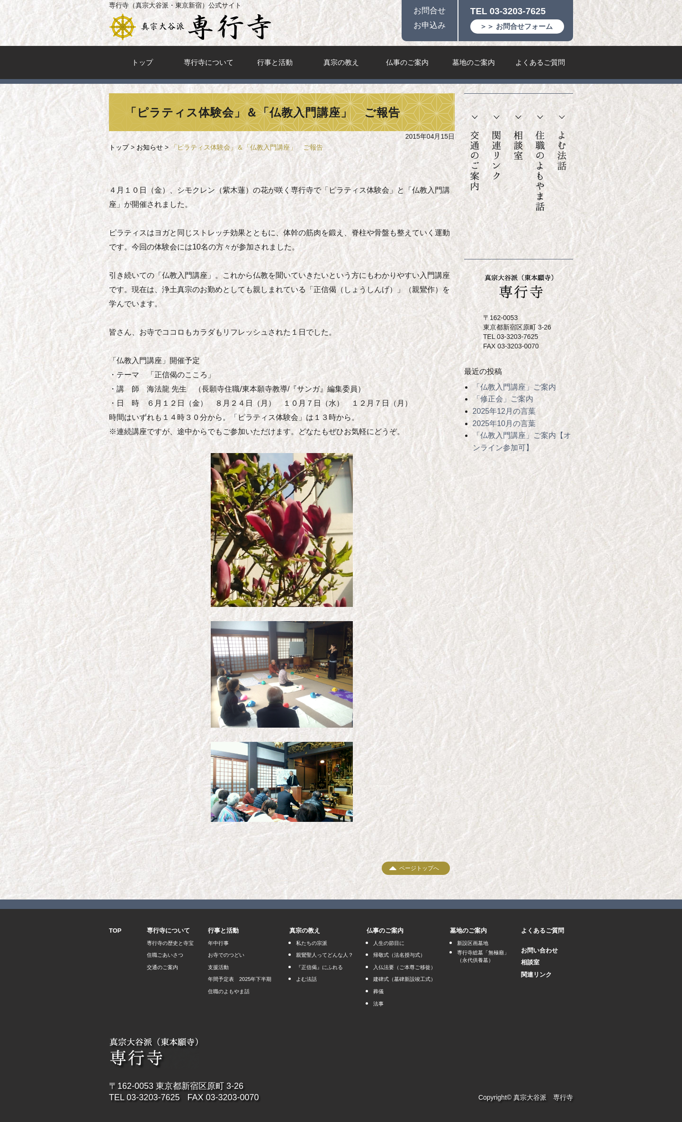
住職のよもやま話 (540, 164)
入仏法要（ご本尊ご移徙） (404, 967)
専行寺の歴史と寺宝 (170, 943)
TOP (115, 930)
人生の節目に (388, 943)
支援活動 (218, 967)
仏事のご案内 (407, 62)
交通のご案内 (475, 153)
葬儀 (378, 991)
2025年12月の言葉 (504, 411)
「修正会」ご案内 (503, 399)
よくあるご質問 (540, 62)
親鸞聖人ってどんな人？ (324, 955)
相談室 (518, 138)
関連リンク (497, 148)
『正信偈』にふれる (319, 967)
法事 (378, 1003)
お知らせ (149, 147)
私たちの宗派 (311, 943)
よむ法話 (561, 143)
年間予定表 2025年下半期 (239, 979)
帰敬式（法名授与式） (399, 955)
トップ (142, 62)
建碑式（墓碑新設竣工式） (404, 979)
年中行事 (218, 943)
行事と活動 (275, 62)
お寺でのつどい (226, 955)
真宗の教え (341, 62)
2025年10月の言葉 (504, 423)
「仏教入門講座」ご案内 (514, 387)
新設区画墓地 (472, 943)
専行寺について (208, 62)
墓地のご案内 (473, 62)
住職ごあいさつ (165, 955)
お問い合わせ (539, 950)
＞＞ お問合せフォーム (516, 26)
